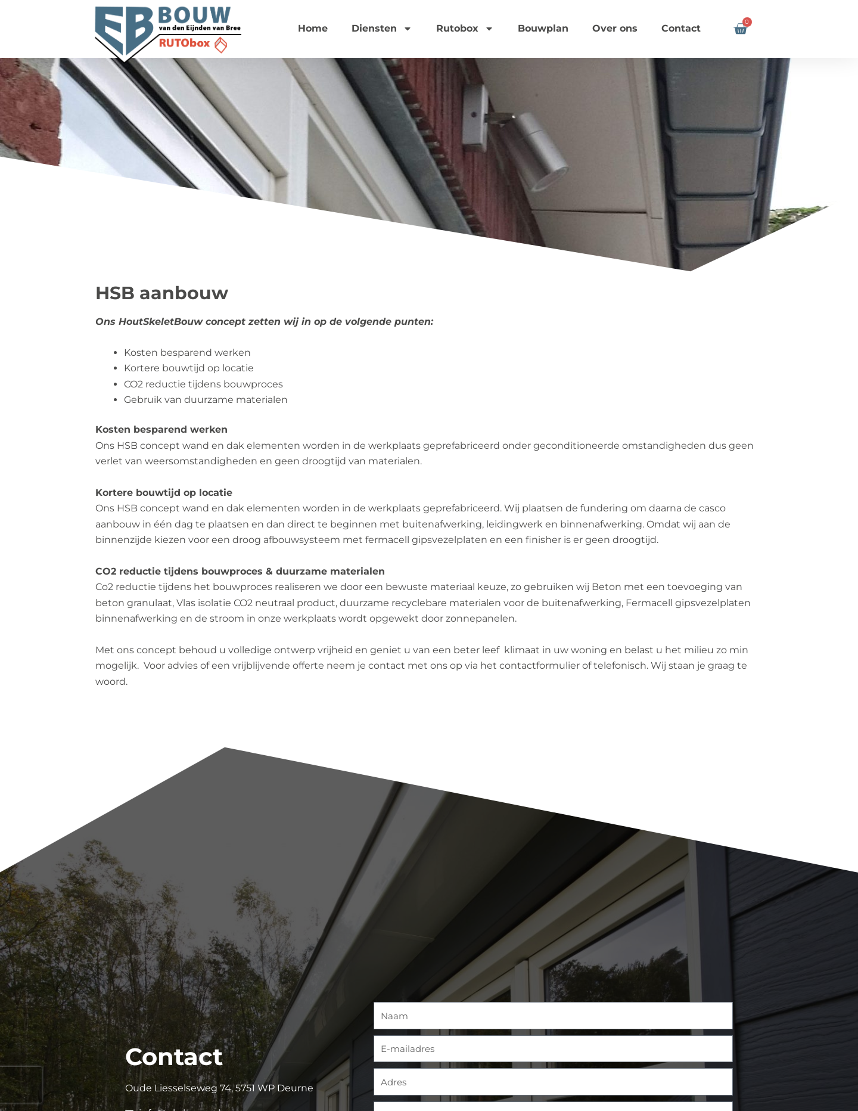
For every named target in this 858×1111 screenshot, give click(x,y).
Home (313, 28)
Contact (681, 28)
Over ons (615, 28)
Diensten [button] (382, 28)
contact (386, 665)
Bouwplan (543, 28)
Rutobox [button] (465, 28)
